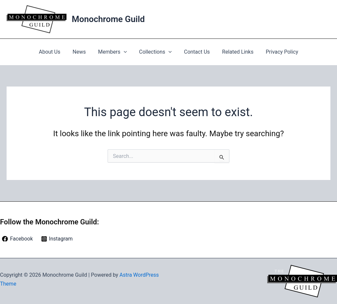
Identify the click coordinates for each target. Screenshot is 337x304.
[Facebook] (17, 239)
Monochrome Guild (108, 19)
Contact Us (195, 52)
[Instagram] (57, 239)
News (82, 52)
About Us (54, 52)
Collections (155, 52)
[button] (125, 52)
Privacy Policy (277, 52)
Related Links (234, 52)
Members (114, 52)
